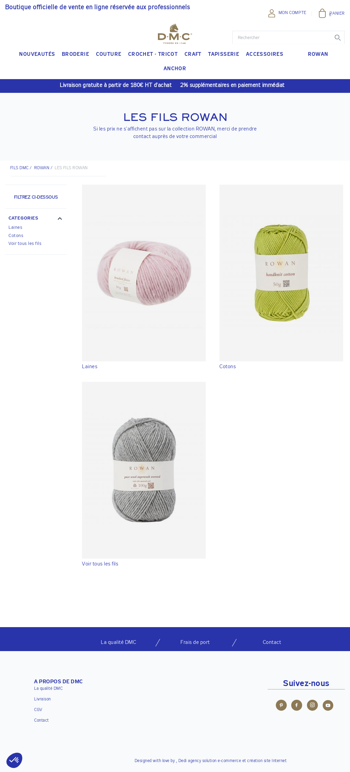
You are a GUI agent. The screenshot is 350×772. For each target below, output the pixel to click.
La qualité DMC (48, 689)
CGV (38, 710)
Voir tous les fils (25, 243)
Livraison (42, 699)
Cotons (16, 236)
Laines (15, 227)
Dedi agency (189, 761)
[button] (36, 219)
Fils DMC (19, 168)
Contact (41, 721)
